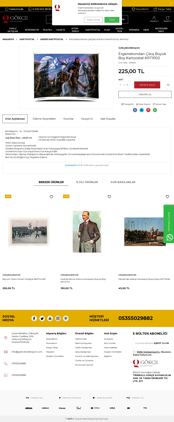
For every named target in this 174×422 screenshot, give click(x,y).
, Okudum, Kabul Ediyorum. (152, 353)
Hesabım (50, 352)
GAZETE (60, 30)
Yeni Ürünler (110, 343)
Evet (112, 19)
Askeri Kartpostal (52, 39)
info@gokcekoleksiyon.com (27, 351)
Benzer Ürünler (51, 182)
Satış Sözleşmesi (83, 352)
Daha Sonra (92, 19)
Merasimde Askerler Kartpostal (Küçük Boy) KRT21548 (144, 279)
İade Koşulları (108, 118)
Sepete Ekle (147, 84)
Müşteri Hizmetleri (55, 356)
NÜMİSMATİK (32, 30)
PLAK (107, 30)
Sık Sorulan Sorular (84, 365)
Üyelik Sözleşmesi (83, 347)
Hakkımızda (14, 9)
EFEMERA (134, 30)
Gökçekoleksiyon (129, 47)
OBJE (146, 30)
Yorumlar (68, 118)
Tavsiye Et (127, 104)
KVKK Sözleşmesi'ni (148, 352)
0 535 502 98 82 (39, 9)
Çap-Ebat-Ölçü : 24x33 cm (18, 138)
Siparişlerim (52, 339)
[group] (66, 77)
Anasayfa (8, 39)
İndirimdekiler (110, 347)
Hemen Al (145, 94)
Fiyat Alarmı (143, 104)
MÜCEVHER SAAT (161, 29)
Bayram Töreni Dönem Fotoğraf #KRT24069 (24, 279)
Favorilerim (140, 9)
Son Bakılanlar (122, 182)
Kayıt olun (161, 342)
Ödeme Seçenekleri (44, 118)
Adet (120, 80)
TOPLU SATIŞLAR (12, 29)
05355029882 (135, 318)
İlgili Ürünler (87, 182)
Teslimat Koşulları (83, 343)
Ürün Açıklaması (15, 118)
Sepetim (108, 356)
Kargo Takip (163, 9)
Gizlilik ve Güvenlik (84, 360)
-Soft (69, 419)
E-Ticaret (77, 419)
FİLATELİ (47, 30)
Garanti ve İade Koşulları (86, 356)
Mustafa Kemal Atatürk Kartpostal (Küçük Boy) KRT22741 (83, 280)
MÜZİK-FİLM (120, 29)
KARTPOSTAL (93, 30)
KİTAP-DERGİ (75, 29)
